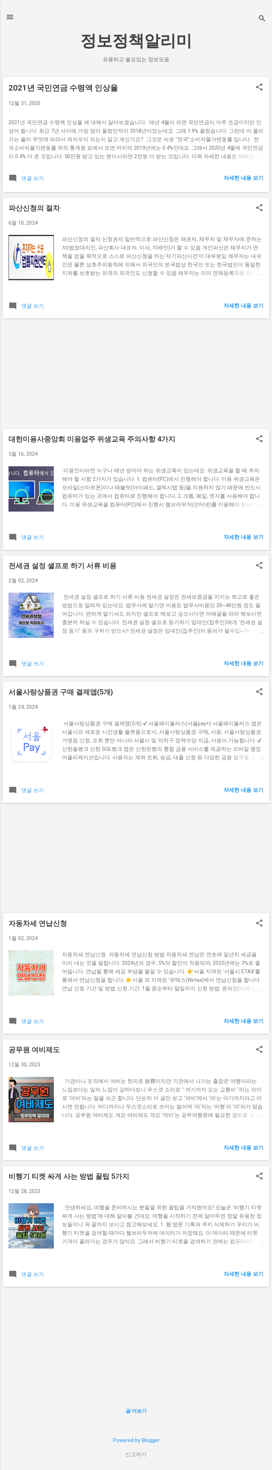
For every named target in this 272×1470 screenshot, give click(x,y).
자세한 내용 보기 (243, 178)
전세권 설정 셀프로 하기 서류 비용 (62, 565)
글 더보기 (136, 1411)
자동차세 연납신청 (37, 923)
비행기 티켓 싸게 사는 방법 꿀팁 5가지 (68, 1176)
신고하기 (136, 1454)
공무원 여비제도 (34, 1049)
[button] (259, 88)
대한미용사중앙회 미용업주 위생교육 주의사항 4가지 (91, 439)
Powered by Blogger (136, 1440)
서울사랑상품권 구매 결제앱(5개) (60, 692)
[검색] (262, 19)
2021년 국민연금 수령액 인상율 (63, 87)
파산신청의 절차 (34, 208)
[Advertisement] (136, 373)
